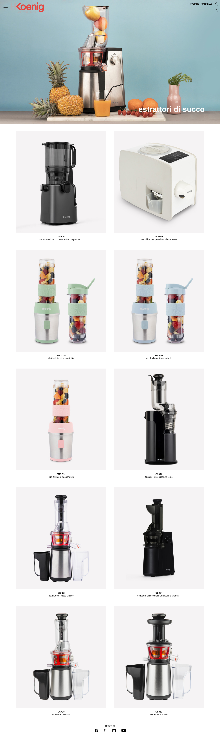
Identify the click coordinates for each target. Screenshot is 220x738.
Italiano (194, 4)
